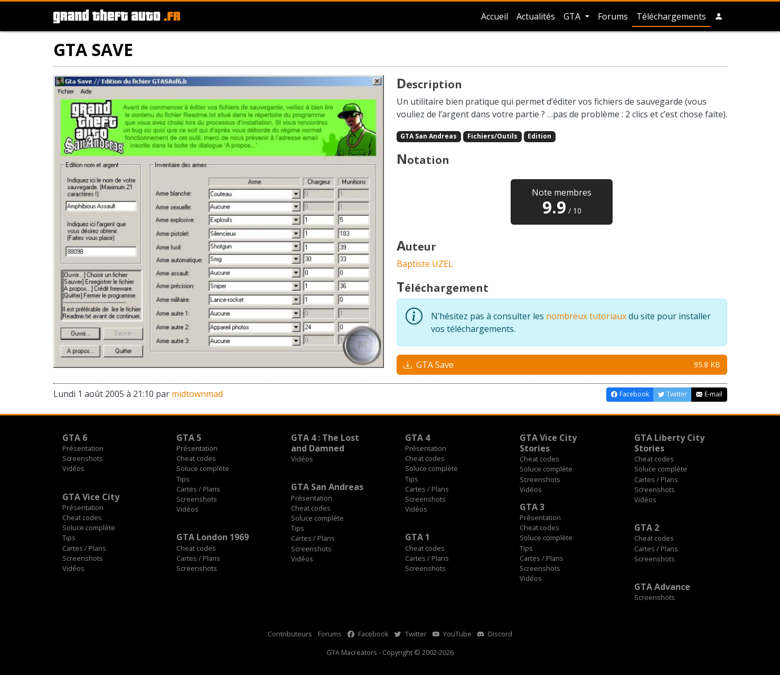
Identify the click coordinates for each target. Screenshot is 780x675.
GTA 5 (188, 437)
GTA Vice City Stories (548, 443)
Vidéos (73, 468)
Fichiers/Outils (492, 136)
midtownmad (197, 394)
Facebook (368, 634)
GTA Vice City (90, 497)
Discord (494, 634)
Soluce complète (202, 468)
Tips (183, 479)
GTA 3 (532, 507)
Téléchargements (671, 16)
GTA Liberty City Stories (669, 443)
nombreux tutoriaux (586, 316)
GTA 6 (74, 437)
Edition (539, 136)
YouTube (452, 634)
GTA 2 (646, 527)
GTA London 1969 (212, 537)
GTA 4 (417, 437)
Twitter (410, 634)
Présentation (83, 448)
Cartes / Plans (198, 489)
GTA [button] (572, 16)
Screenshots (82, 458)
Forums (613, 16)
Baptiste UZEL (425, 264)
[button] (718, 16)
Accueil (494, 16)
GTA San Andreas (428, 136)
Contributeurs (290, 634)
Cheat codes (196, 458)
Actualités (535, 16)
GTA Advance (662, 587)
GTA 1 (417, 537)
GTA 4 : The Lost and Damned (325, 443)
